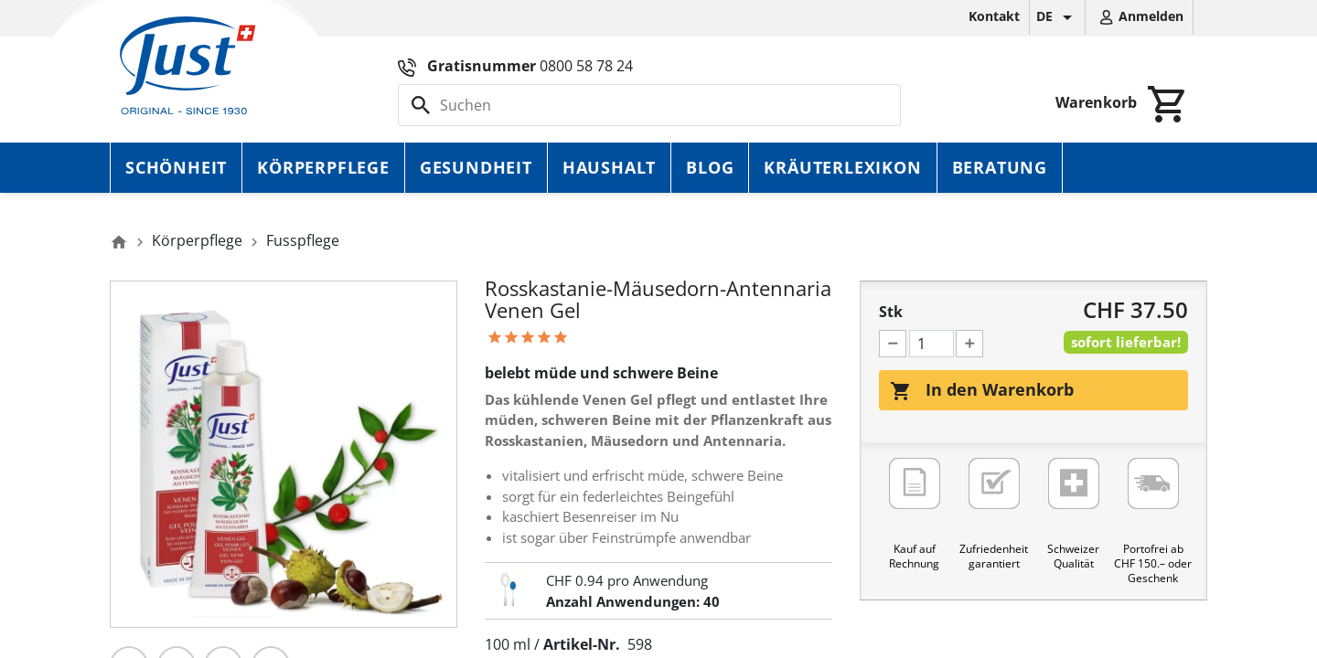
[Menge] (931, 343)
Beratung (999, 167)
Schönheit (176, 167)
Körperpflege (323, 167)
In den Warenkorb (982, 390)
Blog (709, 167)
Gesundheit (476, 167)
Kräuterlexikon (842, 167)
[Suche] (649, 105)
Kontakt (994, 16)
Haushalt (609, 167)
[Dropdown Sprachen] (1057, 17)
